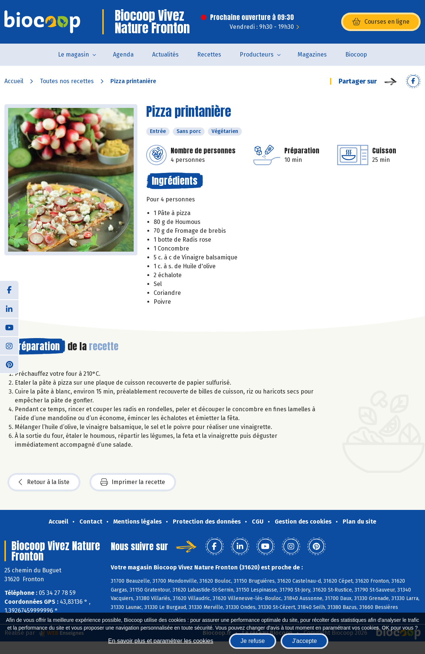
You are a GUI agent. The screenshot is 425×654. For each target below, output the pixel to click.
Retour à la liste (43, 482)
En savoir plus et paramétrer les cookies (160, 641)
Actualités (165, 54)
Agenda (123, 54)
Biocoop (356, 54)
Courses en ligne (380, 21)
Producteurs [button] (257, 54)
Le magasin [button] (73, 54)
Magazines (312, 54)
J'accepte (304, 641)
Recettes (209, 54)
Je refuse (252, 641)
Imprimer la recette (132, 482)
